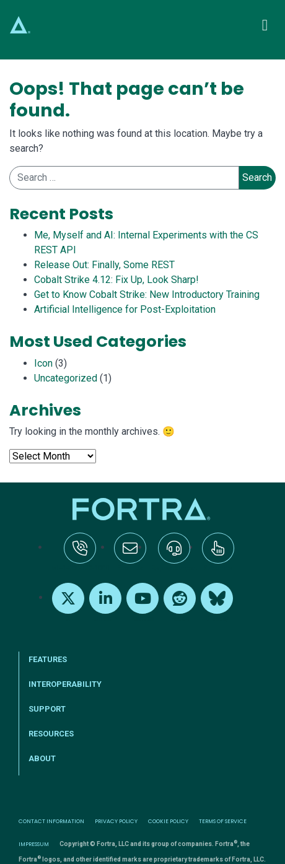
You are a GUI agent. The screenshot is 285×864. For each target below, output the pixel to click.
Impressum (34, 844)
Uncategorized (65, 378)
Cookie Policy (168, 821)
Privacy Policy (116, 821)
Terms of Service (223, 821)
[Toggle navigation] (265, 24)
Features (47, 659)
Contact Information (51, 821)
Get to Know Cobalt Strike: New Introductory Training (147, 294)
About (42, 758)
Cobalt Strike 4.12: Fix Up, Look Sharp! (116, 280)
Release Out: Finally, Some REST (104, 265)
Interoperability (65, 684)
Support (47, 708)
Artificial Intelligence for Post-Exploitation (125, 309)
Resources (51, 733)
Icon (43, 363)
